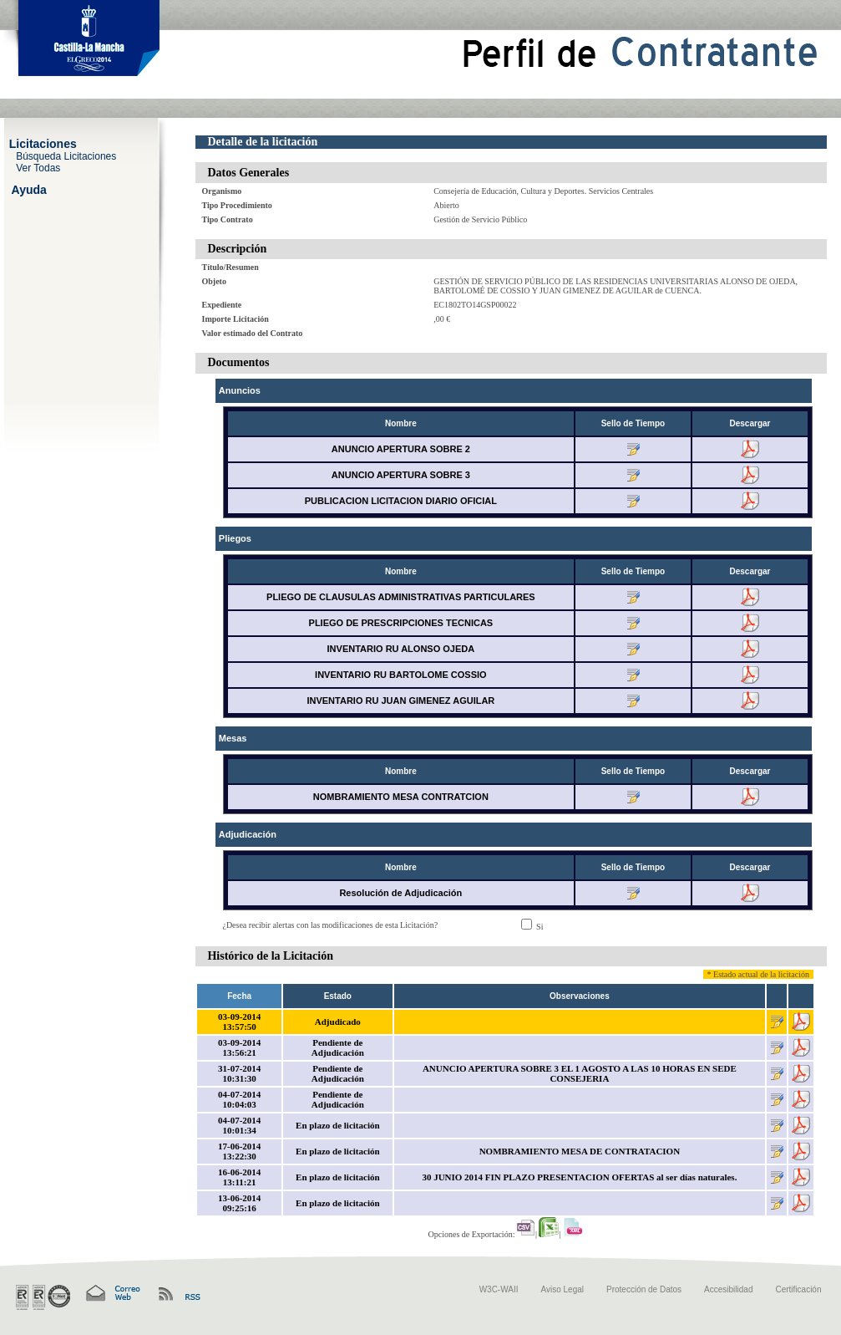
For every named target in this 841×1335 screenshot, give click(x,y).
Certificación (798, 1289)
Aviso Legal (563, 1289)
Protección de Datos (643, 1289)
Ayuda (29, 189)
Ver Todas (38, 167)
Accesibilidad (728, 1289)
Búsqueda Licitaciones (66, 155)
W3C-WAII (499, 1289)
